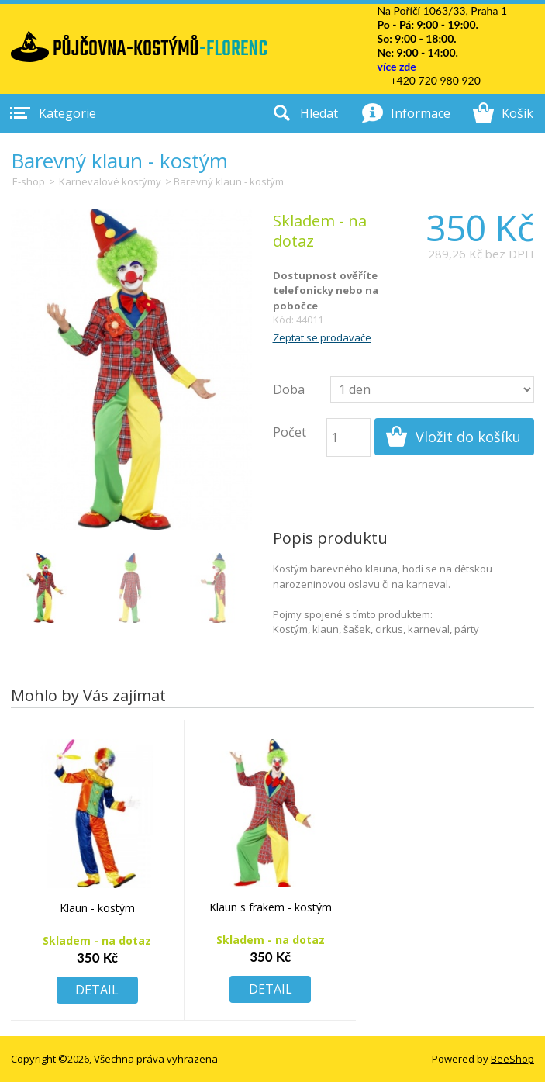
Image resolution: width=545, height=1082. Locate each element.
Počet (289, 432)
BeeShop (512, 1059)
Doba (289, 389)
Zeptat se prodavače (322, 337)
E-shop (28, 181)
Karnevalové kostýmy (110, 181)
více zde (396, 66)
